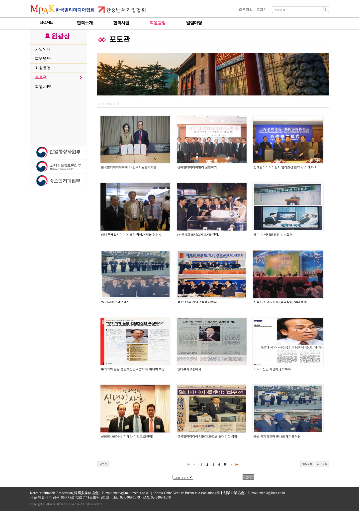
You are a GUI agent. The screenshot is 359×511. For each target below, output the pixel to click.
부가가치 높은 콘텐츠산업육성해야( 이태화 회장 (133, 369)
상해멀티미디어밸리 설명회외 (197, 167)
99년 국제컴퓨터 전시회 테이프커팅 (277, 436)
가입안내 (43, 49)
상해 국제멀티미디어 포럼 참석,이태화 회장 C (131, 234)
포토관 (41, 77)
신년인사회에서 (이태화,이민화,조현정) (127, 436)
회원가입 (246, 9)
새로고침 (322, 464)
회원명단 (43, 58)
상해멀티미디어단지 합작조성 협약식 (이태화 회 (285, 167)
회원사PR (43, 87)
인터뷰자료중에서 (189, 369)
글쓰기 (103, 464)
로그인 (261, 9)
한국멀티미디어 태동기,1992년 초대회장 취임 (207, 436)
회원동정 (43, 68)
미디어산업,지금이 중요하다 (272, 369)
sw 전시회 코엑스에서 (115, 302)
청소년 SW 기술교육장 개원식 (197, 302)
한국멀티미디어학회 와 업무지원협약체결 (128, 167)
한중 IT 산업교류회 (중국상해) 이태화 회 (280, 302)
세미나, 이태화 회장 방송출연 (273, 234)
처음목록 (307, 464)
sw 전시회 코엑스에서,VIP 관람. (198, 234)
